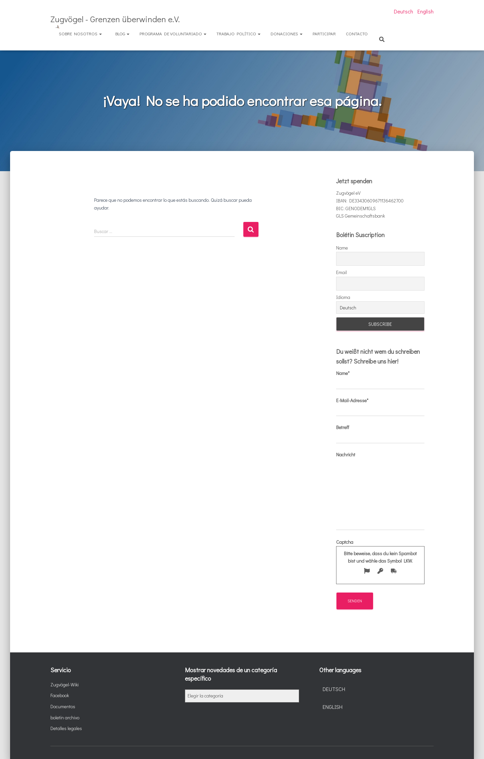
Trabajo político (238, 33)
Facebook (59, 695)
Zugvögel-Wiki (64, 684)
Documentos (62, 706)
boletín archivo (64, 717)
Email (341, 272)
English (425, 11)
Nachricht (380, 490)
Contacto (357, 33)
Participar (324, 33)
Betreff (380, 434)
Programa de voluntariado (172, 33)
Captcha (380, 558)
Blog (122, 33)
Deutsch (403, 11)
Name (342, 247)
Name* (380, 379)
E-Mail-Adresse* (380, 407)
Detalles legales (66, 728)
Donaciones (286, 33)
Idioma (343, 297)
